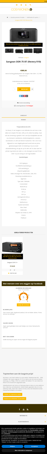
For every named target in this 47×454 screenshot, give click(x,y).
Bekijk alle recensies (23, 305)
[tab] (23, 115)
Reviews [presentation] (23, 119)
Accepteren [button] (34, 446)
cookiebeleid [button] (6, 433)
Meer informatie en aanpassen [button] (23, 450)
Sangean (26, 57)
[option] (9, 50)
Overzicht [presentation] (23, 115)
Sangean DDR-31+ (12, 262)
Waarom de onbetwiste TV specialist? (14, 398)
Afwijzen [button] (12, 446)
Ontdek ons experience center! (12, 394)
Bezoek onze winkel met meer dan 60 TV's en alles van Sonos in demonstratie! (23, 44)
